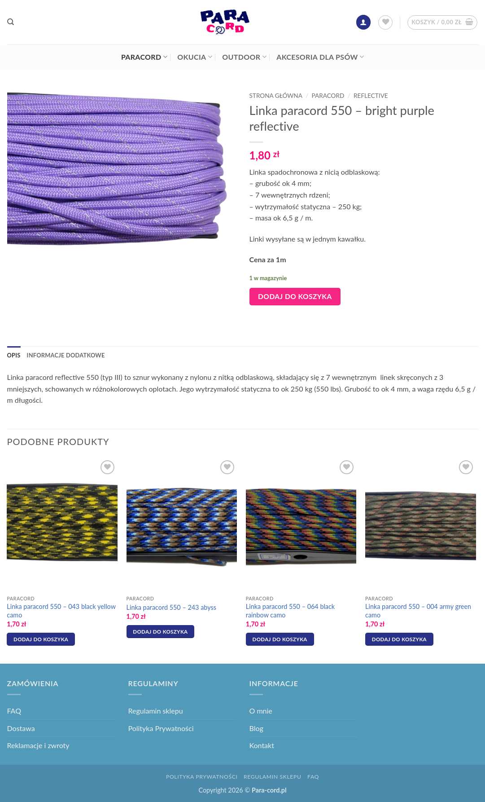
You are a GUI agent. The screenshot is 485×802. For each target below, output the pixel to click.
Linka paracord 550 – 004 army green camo (418, 611)
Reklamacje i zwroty (38, 745)
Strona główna (275, 95)
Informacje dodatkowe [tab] (66, 355)
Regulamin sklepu (155, 710)
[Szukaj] (10, 22)
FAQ (14, 710)
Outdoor (244, 57)
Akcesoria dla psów (320, 57)
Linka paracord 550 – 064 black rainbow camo (290, 611)
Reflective (371, 95)
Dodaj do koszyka (295, 296)
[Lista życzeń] (385, 22)
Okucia (194, 57)
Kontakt (261, 745)
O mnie (260, 710)
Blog (256, 728)
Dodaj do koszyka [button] (40, 639)
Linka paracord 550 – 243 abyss (171, 607)
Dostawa (21, 728)
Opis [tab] (14, 355)
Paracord (144, 57)
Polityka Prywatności (161, 728)
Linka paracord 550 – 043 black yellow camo (61, 611)
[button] (363, 22)
